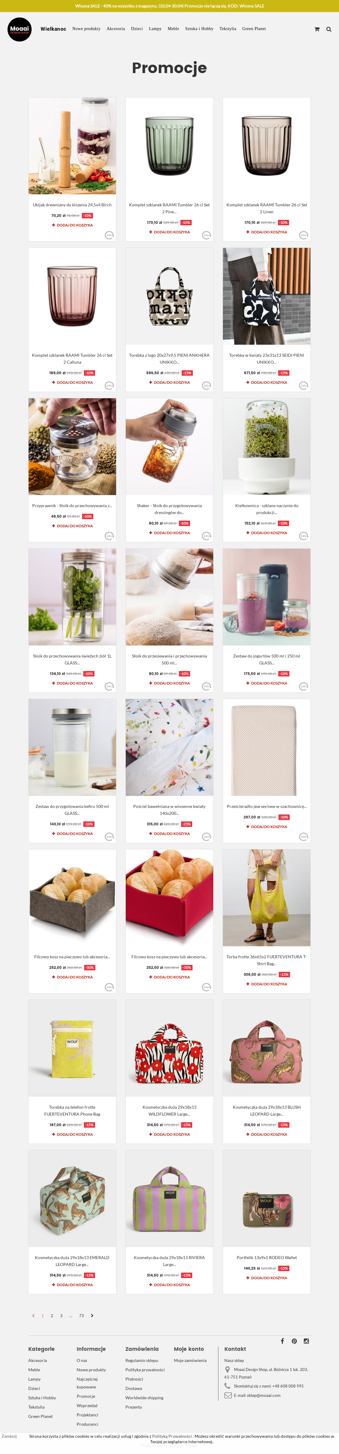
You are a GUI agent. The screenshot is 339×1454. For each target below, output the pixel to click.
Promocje (86, 1396)
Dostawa (133, 1388)
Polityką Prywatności (171, 1436)
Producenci (87, 1424)
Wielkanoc (53, 29)
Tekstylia (228, 28)
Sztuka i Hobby (199, 28)
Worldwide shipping (144, 1397)
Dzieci (137, 28)
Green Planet (254, 28)
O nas (82, 1360)
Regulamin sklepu (141, 1360)
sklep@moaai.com (264, 1395)
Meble (173, 28)
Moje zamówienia (190, 1360)
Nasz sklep (234, 1360)
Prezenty (133, 1406)
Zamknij (9, 1436)
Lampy (155, 28)
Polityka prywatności (145, 1369)
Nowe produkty (86, 28)
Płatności (134, 1379)
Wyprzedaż (87, 1405)
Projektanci (87, 1414)
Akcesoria (116, 28)
